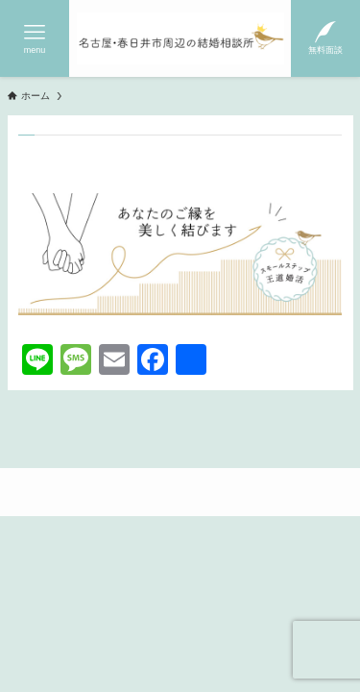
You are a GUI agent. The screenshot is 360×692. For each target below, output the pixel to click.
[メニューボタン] (34, 38)
